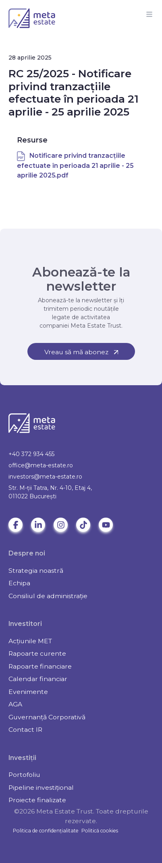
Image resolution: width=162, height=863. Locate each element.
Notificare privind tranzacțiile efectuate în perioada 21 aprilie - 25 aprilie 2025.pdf (75, 166)
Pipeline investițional (41, 787)
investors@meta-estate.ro (45, 476)
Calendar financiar (37, 679)
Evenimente (28, 692)
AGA (15, 704)
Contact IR (25, 729)
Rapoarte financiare (40, 666)
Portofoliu (24, 774)
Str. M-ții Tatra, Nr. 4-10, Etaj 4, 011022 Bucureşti (50, 492)
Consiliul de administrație (47, 596)
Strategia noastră (35, 570)
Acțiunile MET (30, 641)
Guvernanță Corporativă (46, 717)
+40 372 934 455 (31, 454)
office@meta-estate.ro (40, 465)
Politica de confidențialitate (46, 831)
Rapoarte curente (37, 653)
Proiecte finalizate (37, 800)
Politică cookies (99, 831)
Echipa (19, 583)
